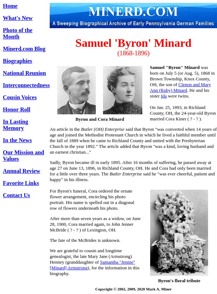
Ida (164, 96)
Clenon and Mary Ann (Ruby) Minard (180, 87)
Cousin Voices (20, 97)
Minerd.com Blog (24, 49)
